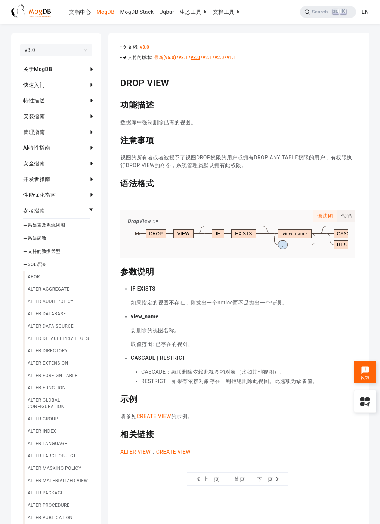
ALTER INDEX (42, 431)
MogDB (105, 12)
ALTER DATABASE (47, 313)
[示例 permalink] (114, 398)
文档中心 (80, 12)
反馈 (365, 373)
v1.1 (231, 57)
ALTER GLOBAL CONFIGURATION (46, 403)
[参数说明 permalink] (114, 271)
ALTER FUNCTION (47, 387)
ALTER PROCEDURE (48, 505)
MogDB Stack (137, 12)
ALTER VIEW (135, 452)
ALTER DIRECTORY (48, 350)
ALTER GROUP (43, 419)
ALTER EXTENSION (48, 363)
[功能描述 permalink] (114, 104)
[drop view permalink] (114, 81)
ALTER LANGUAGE (47, 443)
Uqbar (166, 12)
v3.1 (183, 57)
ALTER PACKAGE (46, 493)
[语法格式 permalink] (114, 182)
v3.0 (144, 47)
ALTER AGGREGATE (48, 289)
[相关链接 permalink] (114, 433)
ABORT (35, 276)
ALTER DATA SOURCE (51, 326)
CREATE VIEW (154, 416)
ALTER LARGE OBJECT (52, 456)
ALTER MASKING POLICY (54, 468)
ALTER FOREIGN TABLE (53, 375)
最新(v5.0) (165, 57)
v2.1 (207, 57)
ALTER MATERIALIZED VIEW (58, 480)
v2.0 (219, 57)
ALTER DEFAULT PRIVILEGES (58, 338)
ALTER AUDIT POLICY (51, 301)
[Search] (328, 12)
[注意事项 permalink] (114, 139)
